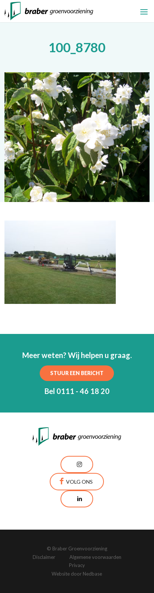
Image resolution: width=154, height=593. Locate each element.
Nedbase (92, 574)
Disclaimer (44, 557)
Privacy (77, 565)
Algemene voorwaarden (95, 557)
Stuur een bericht (77, 373)
